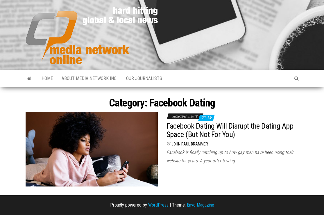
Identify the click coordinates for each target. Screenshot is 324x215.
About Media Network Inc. (89, 78)
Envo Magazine (200, 205)
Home (47, 78)
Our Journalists (144, 78)
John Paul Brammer (189, 144)
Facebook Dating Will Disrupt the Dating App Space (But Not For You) (230, 130)
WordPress (158, 205)
